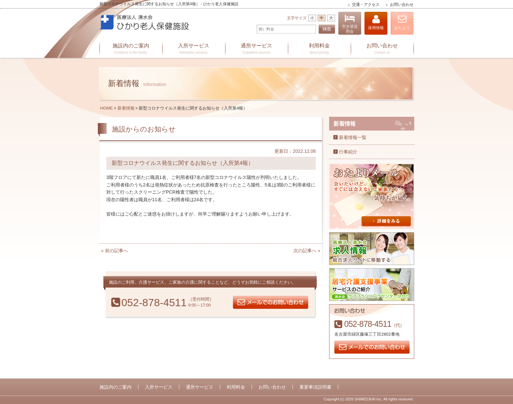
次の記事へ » (306, 250)
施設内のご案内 (130, 49)
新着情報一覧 (352, 137)
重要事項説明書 (315, 387)
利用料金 (319, 49)
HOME (106, 108)
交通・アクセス (366, 5)
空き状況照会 (349, 24)
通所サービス (256, 49)
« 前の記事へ (114, 250)
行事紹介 (348, 151)
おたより (402, 22)
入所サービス (193, 49)
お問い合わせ (402, 5)
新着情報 (125, 108)
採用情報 (375, 22)
